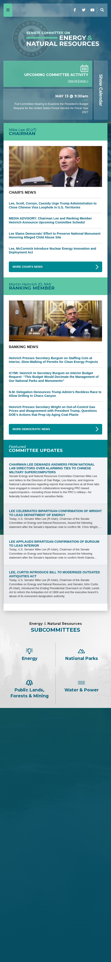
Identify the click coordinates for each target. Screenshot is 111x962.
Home (55, 945)
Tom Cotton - (55, 773)
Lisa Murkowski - (55, 810)
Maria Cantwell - (55, 881)
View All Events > (78, 81)
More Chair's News (28, 266)
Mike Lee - (55, 739)
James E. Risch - (56, 758)
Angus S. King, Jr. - (55, 896)
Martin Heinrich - (55, 862)
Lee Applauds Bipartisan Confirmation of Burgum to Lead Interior (54, 543)
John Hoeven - (55, 817)
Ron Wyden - (55, 874)
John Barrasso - (55, 751)
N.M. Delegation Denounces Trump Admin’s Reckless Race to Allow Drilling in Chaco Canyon (55, 394)
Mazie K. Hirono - (55, 889)
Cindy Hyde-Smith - (55, 802)
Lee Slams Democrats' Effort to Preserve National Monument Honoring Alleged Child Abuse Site (54, 235)
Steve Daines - (55, 766)
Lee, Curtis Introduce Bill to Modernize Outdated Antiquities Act (54, 574)
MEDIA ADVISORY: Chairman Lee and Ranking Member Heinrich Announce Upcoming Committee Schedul (50, 220)
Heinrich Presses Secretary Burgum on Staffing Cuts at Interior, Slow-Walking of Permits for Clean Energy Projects (53, 360)
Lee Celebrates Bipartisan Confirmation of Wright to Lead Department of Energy (55, 513)
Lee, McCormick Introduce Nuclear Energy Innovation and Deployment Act (52, 250)
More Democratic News (31, 429)
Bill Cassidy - (55, 795)
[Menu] (8, 10)
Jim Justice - (55, 780)
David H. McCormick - (55, 788)
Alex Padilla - (56, 918)
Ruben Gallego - (55, 925)
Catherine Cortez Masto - (55, 903)
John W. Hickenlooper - (55, 911)
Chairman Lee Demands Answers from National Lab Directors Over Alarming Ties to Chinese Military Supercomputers (51, 468)
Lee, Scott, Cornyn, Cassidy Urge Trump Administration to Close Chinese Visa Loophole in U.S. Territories (53, 205)
